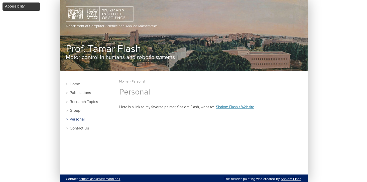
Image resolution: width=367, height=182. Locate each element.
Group (75, 110)
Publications (80, 92)
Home (75, 84)
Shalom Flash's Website (235, 107)
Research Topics (84, 102)
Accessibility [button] (15, 6)
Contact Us (79, 128)
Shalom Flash (291, 179)
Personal (77, 119)
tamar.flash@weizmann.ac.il (99, 179)
